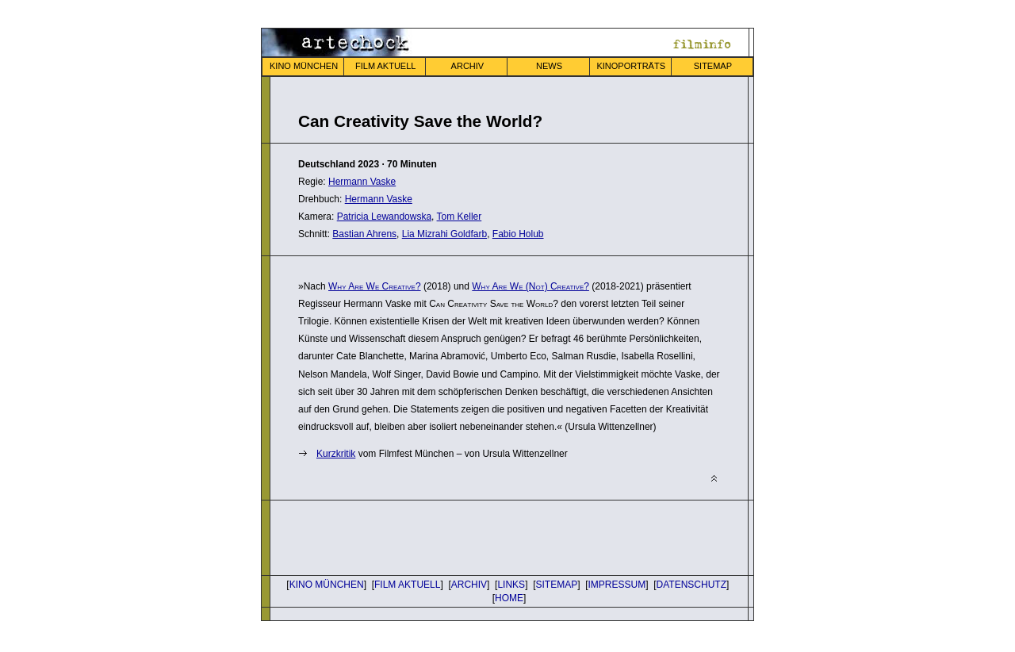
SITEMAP (713, 66)
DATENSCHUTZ (691, 584)
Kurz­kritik (335, 453)
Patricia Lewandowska (384, 216)
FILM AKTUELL (385, 66)
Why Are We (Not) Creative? (530, 286)
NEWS (549, 66)
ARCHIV (468, 66)
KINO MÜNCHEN (304, 66)
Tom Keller (459, 216)
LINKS (511, 584)
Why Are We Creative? (374, 286)
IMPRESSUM (617, 584)
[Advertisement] (483, 536)
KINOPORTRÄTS (630, 66)
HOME (509, 598)
